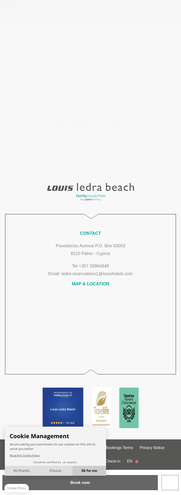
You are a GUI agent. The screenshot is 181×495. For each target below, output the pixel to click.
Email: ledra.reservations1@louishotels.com (90, 273)
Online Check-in (107, 461)
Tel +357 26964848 (90, 266)
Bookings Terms (119, 448)
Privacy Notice (152, 448)
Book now (80, 482)
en (129, 461)
